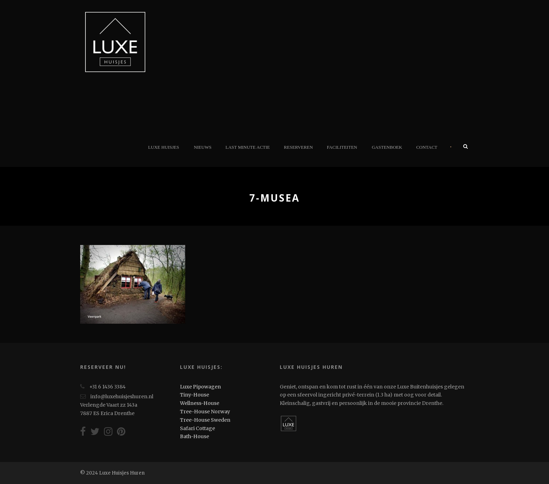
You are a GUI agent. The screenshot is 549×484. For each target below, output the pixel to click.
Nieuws (202, 147)
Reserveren (298, 147)
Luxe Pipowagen (200, 387)
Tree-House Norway (205, 411)
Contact (426, 147)
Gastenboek (387, 147)
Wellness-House (199, 403)
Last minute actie (247, 147)
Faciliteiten (342, 147)
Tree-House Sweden (205, 420)
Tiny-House (194, 395)
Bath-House (194, 436)
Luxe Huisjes (163, 147)
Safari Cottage (197, 428)
